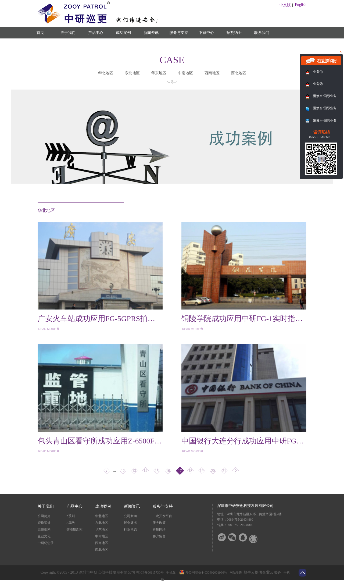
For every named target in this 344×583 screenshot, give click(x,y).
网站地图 (235, 572)
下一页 (235, 470)
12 (123, 471)
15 (157, 471)
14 (145, 471)
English (300, 5)
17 (180, 471)
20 (213, 471)
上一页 (106, 470)
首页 (40, 33)
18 (190, 471)
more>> (48, 329)
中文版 (285, 5)
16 (168, 471)
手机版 (170, 572)
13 (134, 471)
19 (201, 471)
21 (224, 471)
